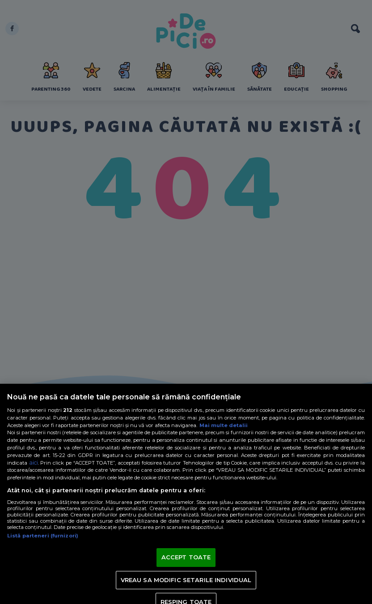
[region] (186, 494)
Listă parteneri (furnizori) (42, 536)
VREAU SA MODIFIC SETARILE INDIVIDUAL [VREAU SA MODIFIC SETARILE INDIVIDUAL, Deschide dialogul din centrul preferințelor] (186, 579)
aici (33, 462)
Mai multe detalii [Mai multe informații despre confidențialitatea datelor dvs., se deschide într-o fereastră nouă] (223, 425)
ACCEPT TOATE (186, 557)
